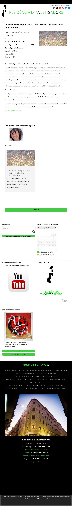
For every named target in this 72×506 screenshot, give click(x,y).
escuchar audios (18, 354)
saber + (18, 351)
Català (52, 5)
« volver (36, 210)
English (68, 5)
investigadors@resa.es (35, 462)
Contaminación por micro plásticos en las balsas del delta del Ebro (19, 173)
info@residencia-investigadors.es (36, 450)
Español (57, 5)
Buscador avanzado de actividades (18, 236)
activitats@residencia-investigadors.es (36, 456)
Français (63, 5)
